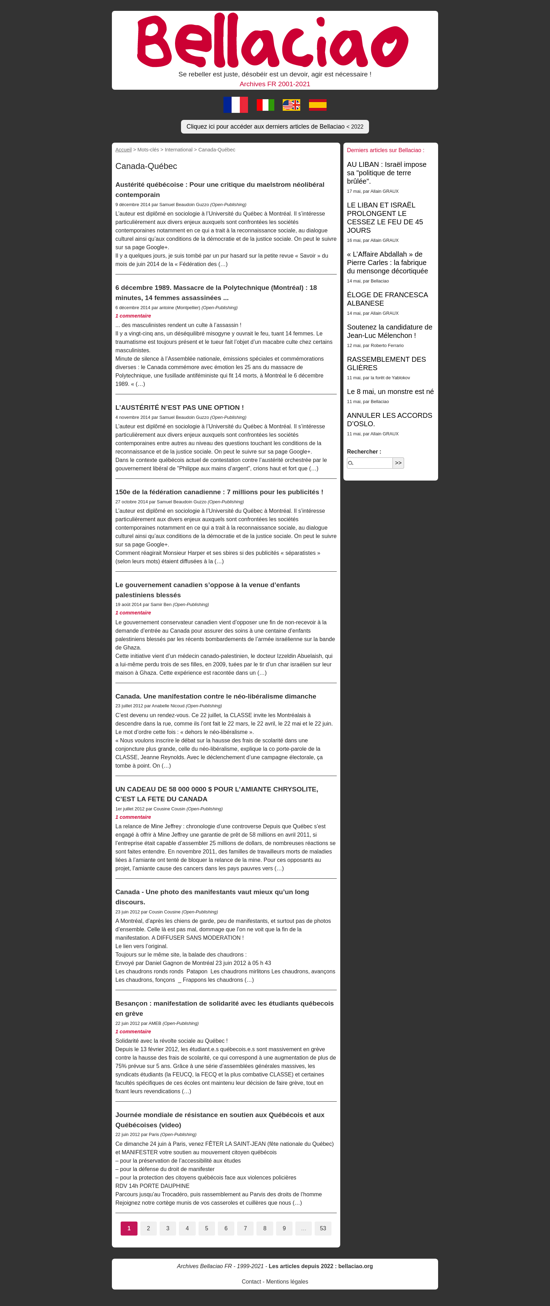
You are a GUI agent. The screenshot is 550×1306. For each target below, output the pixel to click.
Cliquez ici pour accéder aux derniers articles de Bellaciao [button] (275, 126)
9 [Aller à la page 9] (284, 1228)
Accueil (123, 149)
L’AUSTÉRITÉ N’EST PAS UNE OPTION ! (179, 407)
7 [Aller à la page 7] (245, 1228)
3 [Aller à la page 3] (167, 1228)
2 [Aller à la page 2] (148, 1228)
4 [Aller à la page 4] (187, 1228)
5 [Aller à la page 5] (206, 1228)
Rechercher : (364, 452)
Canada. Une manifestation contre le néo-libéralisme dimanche (215, 696)
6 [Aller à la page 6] (226, 1228)
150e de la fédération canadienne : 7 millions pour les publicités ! (219, 492)
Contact (251, 1282)
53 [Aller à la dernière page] (323, 1228)
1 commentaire (133, 316)
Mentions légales (287, 1282)
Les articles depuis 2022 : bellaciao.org (321, 1266)
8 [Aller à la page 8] (265, 1228)
